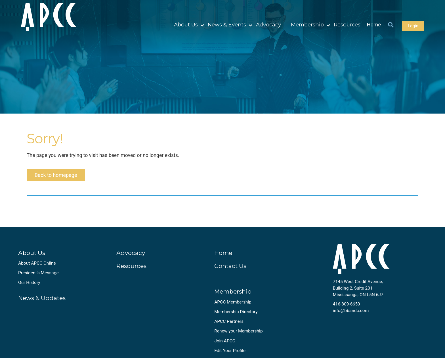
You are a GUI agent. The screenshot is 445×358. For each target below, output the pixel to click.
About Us (186, 24)
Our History (29, 282)
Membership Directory (235, 311)
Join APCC (224, 341)
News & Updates (42, 298)
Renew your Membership (238, 331)
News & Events (227, 24)
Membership (307, 24)
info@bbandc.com (351, 310)
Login (413, 25)
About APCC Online (37, 263)
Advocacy (268, 24)
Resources (347, 24)
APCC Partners (229, 321)
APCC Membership (232, 302)
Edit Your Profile (229, 350)
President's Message (38, 272)
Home (374, 25)
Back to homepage (56, 175)
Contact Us (230, 265)
